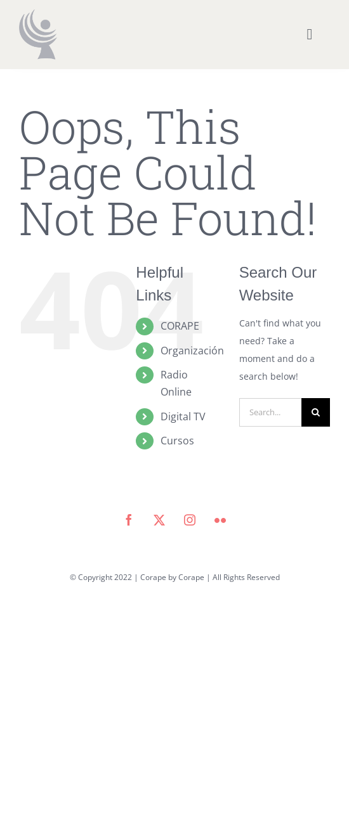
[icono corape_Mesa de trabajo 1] (38, 14)
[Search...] (270, 412)
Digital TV (183, 416)
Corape (191, 577)
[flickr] (220, 520)
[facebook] (129, 520)
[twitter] (159, 520)
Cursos (177, 441)
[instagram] (190, 520)
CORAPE (180, 326)
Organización (192, 351)
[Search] (315, 412)
